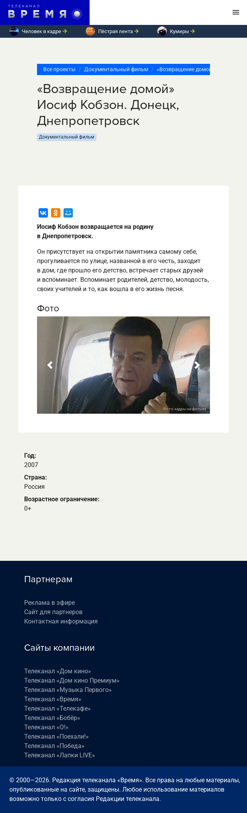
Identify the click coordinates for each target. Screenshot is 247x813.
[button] (50, 365)
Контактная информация (61, 621)
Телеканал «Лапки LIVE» (59, 755)
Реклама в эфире (49, 602)
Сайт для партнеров (53, 612)
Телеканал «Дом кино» (57, 671)
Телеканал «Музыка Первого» (68, 690)
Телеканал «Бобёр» (52, 718)
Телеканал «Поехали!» (56, 736)
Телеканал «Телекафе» (57, 708)
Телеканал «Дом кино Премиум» (72, 680)
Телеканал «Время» (52, 699)
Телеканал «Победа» (54, 746)
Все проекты (59, 69)
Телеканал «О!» (46, 727)
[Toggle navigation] (236, 12)
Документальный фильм (116, 69)
